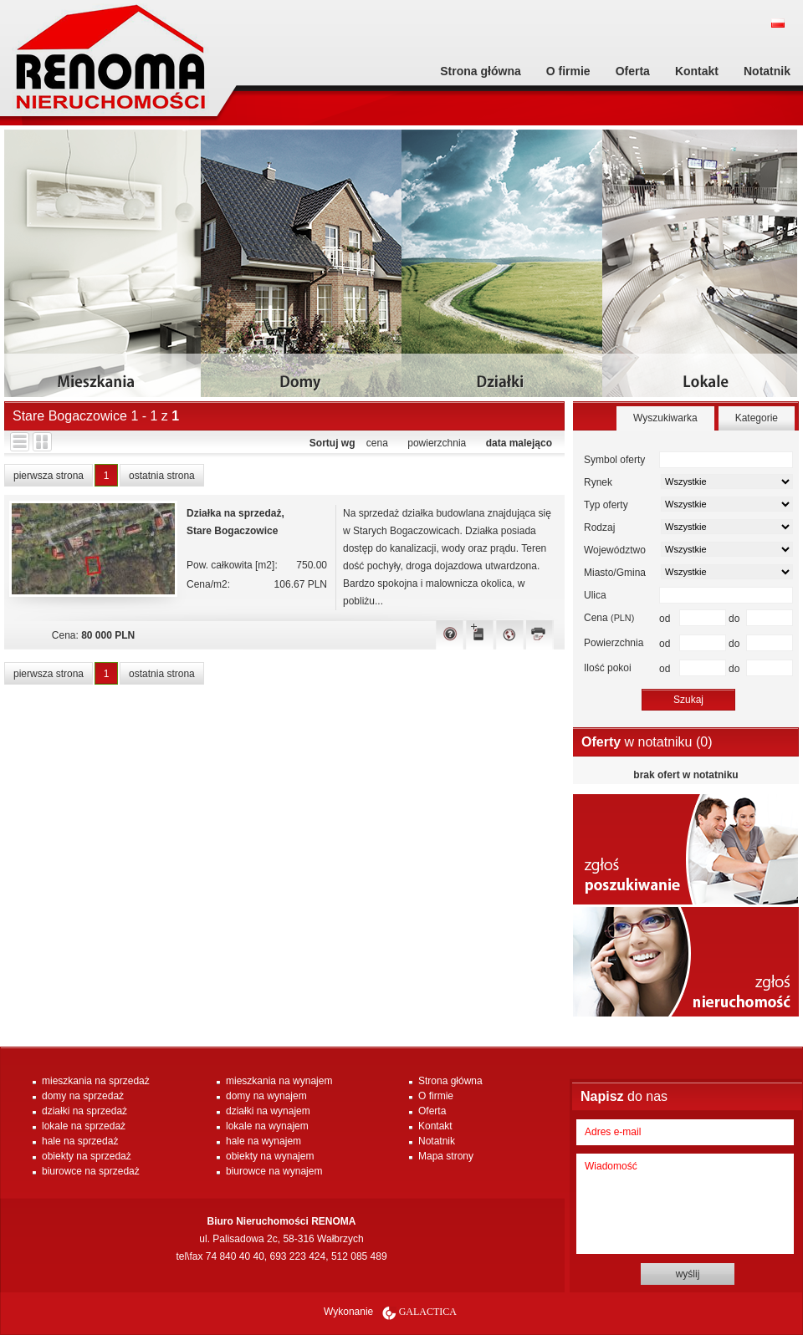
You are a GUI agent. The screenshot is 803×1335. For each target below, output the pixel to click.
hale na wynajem (263, 1141)
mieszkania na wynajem (279, 1081)
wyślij (688, 1274)
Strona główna (480, 71)
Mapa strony (445, 1156)
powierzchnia (436, 443)
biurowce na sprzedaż (91, 1171)
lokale (702, 270)
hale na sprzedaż (80, 1141)
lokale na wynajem (267, 1126)
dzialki (502, 270)
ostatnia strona (162, 476)
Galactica (428, 1311)
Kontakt (697, 71)
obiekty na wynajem (270, 1156)
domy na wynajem (266, 1096)
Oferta (633, 71)
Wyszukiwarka (665, 418)
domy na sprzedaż (83, 1096)
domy (301, 270)
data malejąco (519, 443)
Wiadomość (685, 1204)
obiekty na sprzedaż (86, 1156)
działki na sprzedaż (84, 1111)
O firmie (568, 71)
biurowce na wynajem (274, 1171)
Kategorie (756, 418)
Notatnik (767, 71)
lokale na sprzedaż (83, 1126)
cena (377, 443)
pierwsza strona (48, 476)
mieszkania (104, 270)
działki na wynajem (268, 1111)
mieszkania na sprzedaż (96, 1081)
